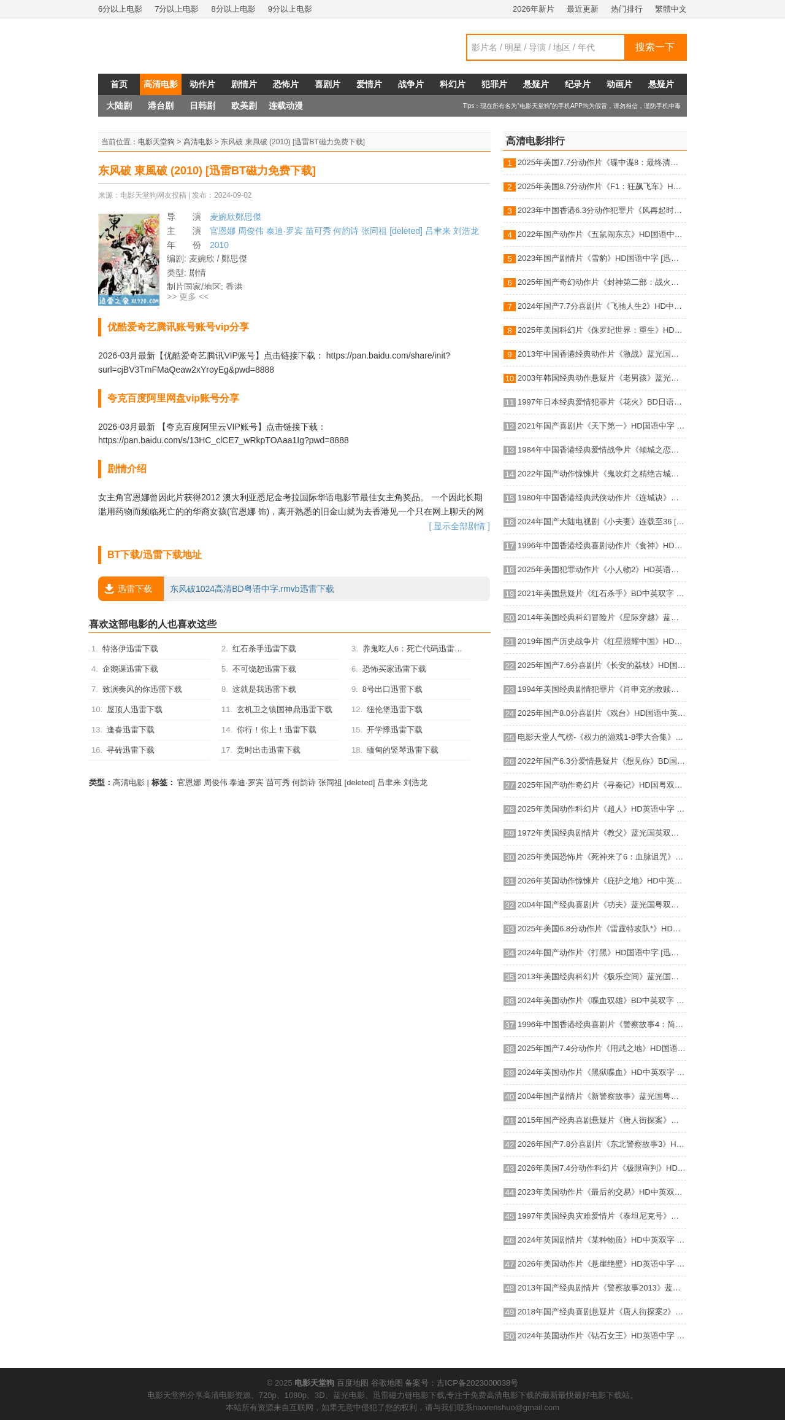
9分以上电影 (290, 9)
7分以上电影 (177, 9)
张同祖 (374, 231)
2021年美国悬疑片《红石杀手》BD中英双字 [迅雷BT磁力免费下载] (602, 593)
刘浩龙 (466, 231)
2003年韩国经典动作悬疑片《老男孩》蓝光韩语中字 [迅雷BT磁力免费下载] (602, 377)
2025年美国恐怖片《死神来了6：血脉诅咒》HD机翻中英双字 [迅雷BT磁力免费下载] (602, 856)
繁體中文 (671, 9)
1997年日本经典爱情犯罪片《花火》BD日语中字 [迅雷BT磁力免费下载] (602, 401)
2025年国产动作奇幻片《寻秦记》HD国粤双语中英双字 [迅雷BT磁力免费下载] (602, 785)
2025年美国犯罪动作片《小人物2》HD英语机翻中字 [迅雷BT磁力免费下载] (602, 569)
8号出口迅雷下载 (392, 689)
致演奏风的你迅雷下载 (142, 689)
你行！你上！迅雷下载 (276, 729)
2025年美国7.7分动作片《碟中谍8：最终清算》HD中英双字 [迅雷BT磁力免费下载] (602, 162)
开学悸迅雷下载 (395, 729)
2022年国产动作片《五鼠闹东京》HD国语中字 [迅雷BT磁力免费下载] (602, 234)
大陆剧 (119, 106)
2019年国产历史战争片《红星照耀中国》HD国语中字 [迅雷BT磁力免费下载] (602, 641)
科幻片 (452, 84)
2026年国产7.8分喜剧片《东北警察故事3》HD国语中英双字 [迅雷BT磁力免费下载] (602, 1144)
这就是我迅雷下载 (264, 689)
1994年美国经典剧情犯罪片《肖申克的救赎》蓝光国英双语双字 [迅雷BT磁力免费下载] (602, 689)
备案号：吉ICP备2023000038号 (461, 1382)
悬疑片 (536, 84)
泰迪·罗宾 (284, 231)
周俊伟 (251, 231)
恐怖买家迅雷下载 (394, 668)
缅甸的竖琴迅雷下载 (402, 750)
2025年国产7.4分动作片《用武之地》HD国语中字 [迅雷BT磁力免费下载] (602, 1048)
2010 (219, 245)
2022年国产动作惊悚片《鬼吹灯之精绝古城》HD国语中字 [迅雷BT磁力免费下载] (602, 473)
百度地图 (353, 1382)
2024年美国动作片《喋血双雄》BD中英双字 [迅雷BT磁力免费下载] (602, 1000)
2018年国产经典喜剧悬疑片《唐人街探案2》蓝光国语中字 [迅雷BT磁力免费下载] (602, 1311)
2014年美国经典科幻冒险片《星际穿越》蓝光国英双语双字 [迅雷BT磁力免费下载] (602, 617)
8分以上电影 (233, 9)
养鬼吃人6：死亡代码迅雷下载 (416, 648)
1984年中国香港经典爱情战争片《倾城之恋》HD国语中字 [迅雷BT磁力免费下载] (602, 449)
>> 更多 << (188, 296)
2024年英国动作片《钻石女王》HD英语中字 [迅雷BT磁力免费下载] (602, 1335)
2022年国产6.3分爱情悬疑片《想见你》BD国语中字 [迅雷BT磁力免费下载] (602, 761)
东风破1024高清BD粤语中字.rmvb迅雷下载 (216, 588)
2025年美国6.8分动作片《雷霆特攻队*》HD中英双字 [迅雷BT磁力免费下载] (602, 928)
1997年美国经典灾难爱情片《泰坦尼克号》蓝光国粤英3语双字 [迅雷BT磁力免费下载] (602, 1215)
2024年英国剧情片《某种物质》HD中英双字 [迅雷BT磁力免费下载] (602, 1239)
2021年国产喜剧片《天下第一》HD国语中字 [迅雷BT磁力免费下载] (602, 425)
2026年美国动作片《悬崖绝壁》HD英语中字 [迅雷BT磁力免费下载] (602, 1263)
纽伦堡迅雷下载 (395, 709)
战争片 (411, 84)
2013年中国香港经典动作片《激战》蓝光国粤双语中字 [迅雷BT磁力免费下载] (602, 354)
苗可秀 (318, 231)
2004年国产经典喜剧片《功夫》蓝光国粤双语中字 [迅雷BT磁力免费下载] (602, 904)
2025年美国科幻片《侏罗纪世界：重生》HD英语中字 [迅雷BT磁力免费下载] (602, 330)
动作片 (202, 84)
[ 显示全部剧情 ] (459, 526)
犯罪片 (494, 84)
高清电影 (161, 84)
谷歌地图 (387, 1382)
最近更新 (583, 9)
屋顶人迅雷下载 (135, 709)
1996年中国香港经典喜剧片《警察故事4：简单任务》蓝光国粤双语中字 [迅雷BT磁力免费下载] (602, 1024)
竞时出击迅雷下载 (269, 750)
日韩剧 (202, 106)
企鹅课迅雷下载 (130, 668)
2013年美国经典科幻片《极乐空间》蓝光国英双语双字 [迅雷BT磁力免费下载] (602, 976)
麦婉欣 (223, 217)
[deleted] (406, 231)
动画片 (619, 84)
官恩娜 (223, 231)
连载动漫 (286, 106)
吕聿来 (438, 231)
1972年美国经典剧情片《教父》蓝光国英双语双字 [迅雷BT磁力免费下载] (602, 832)
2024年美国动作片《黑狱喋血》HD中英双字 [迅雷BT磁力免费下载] (602, 1072)
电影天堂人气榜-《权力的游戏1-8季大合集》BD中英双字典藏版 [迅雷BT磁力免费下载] (602, 737)
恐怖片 (286, 84)
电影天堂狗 (156, 142)
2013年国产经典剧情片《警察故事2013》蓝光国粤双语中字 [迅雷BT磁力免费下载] (602, 1287)
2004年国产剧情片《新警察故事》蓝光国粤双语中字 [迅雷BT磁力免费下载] (602, 1096)
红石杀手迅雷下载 (264, 648)
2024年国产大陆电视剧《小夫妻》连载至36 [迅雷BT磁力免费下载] (602, 521)
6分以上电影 (120, 9)
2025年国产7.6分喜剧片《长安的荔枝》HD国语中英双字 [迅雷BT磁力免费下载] (602, 665)
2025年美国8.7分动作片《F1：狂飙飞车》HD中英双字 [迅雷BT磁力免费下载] (602, 186)
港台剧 (161, 106)
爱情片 (369, 84)
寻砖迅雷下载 (131, 750)
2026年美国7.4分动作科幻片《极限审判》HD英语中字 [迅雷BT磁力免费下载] (602, 1168)
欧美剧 (244, 106)
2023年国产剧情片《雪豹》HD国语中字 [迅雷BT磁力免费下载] (602, 258)
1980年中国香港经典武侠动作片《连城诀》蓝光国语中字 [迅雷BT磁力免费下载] (602, 497)
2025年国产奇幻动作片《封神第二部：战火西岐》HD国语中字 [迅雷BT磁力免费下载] (602, 282)
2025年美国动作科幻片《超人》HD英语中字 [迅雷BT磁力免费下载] (602, 808)
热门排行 (627, 9)
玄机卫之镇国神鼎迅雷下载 (284, 709)
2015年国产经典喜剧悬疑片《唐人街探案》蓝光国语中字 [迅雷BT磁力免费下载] (602, 1120)
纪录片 (578, 84)
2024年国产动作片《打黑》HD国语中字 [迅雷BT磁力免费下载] (602, 952)
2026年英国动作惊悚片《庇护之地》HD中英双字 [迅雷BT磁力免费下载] (602, 880)
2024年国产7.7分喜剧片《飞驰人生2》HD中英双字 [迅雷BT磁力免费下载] (602, 306)
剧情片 (244, 84)
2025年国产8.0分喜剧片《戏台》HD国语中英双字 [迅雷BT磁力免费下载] (602, 713)
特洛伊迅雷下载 (130, 648)
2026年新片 (533, 9)
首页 (119, 84)
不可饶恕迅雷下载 (264, 668)
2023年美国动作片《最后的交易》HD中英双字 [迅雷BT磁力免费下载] (602, 1192)
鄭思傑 (248, 217)
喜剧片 (327, 84)
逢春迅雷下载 (131, 729)
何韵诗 (346, 231)
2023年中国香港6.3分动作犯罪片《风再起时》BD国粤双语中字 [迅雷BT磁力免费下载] (602, 210)
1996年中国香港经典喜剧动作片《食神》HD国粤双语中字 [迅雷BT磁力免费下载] (602, 545)
